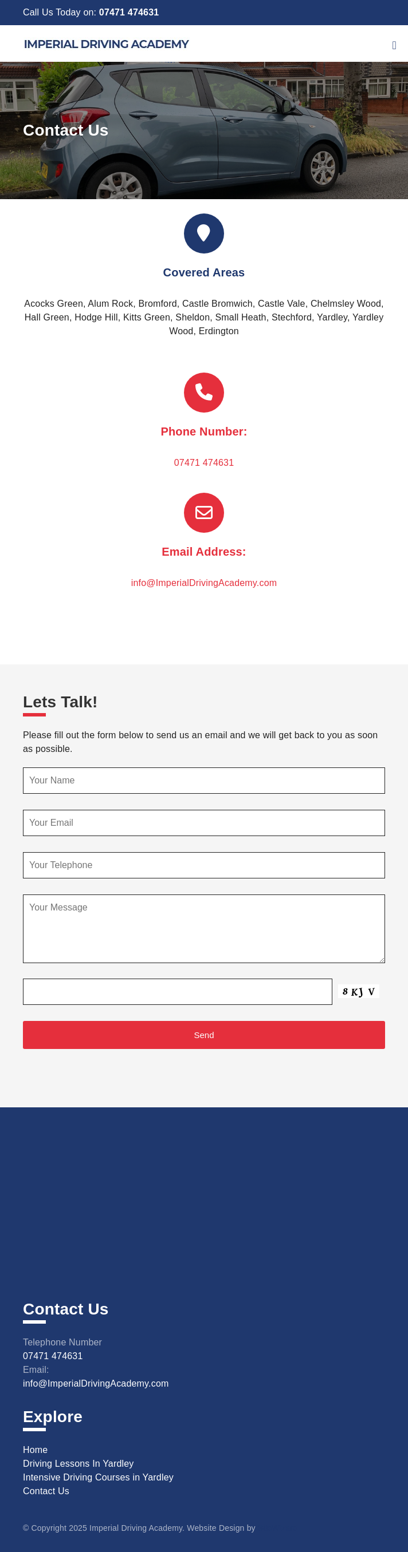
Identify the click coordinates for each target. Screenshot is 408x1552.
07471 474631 (129, 12)
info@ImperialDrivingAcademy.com (204, 583)
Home (35, 1450)
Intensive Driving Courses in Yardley (98, 1477)
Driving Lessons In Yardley (78, 1463)
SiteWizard (277, 1528)
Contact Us (46, 1491)
